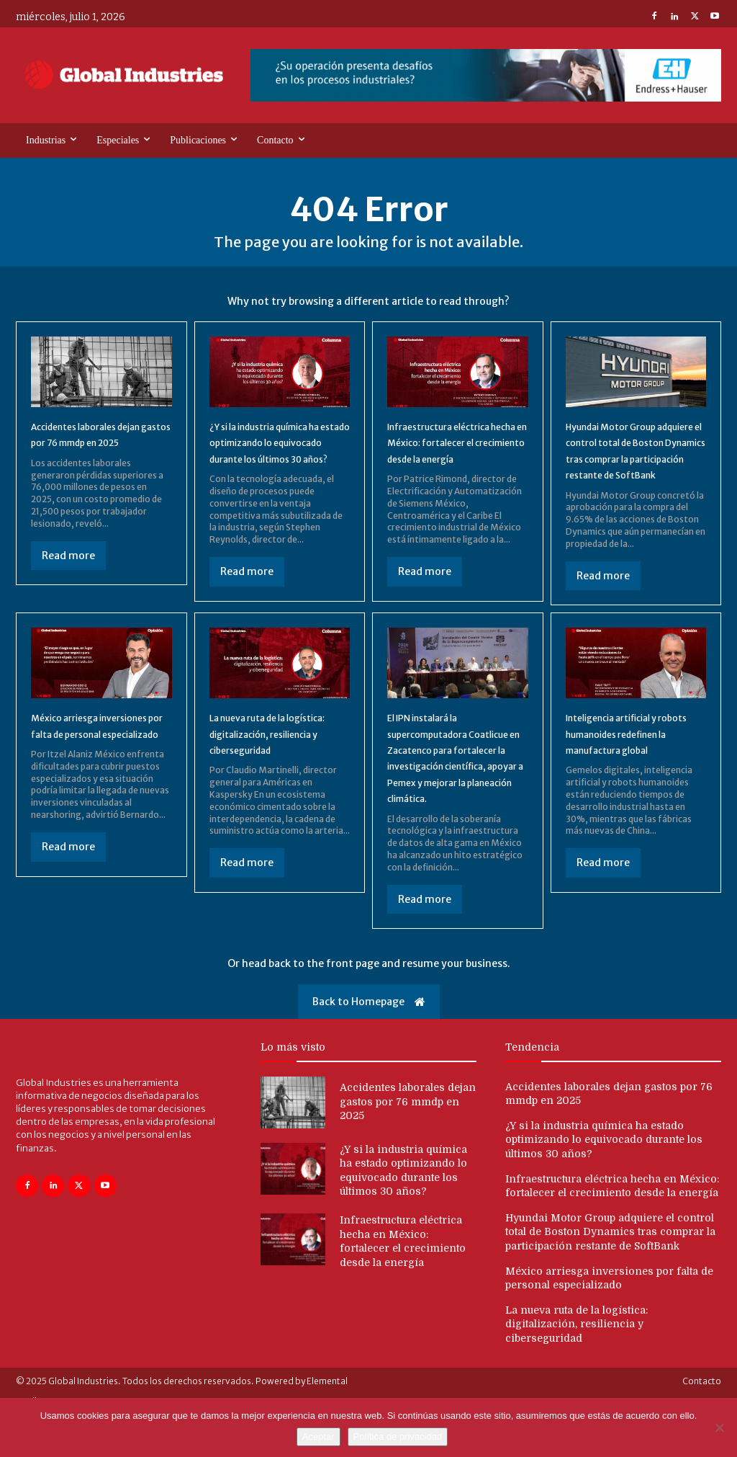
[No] (719, 1427)
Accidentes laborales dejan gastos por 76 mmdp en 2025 (87, 452)
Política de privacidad (398, 1436)
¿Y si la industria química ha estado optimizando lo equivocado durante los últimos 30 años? (603, 1182)
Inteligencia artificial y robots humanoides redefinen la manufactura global (634, 767)
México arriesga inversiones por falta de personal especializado (95, 759)
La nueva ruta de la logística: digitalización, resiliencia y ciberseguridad (576, 1366)
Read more (68, 581)
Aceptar (318, 1436)
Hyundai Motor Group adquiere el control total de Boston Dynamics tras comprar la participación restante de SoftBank (633, 468)
